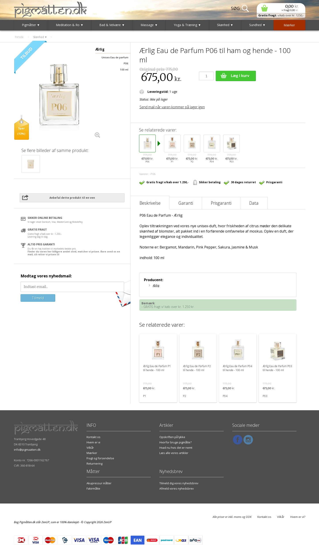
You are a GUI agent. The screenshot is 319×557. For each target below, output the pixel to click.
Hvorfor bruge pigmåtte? (175, 442)
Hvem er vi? (297, 517)
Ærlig (156, 285)
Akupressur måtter (99, 483)
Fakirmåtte (93, 488)
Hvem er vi (93, 442)
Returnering (94, 463)
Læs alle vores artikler (173, 453)
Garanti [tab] (185, 203)
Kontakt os (93, 437)
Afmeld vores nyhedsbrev (176, 488)
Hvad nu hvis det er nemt (175, 448)
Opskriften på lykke (172, 437)
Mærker (92, 453)
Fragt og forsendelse (100, 458)
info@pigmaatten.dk (27, 450)
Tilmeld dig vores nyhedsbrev (178, 483)
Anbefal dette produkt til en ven (72, 198)
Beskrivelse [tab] (150, 203)
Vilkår (90, 448)
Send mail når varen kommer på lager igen (172, 107)
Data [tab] (254, 203)
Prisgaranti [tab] (221, 203)
